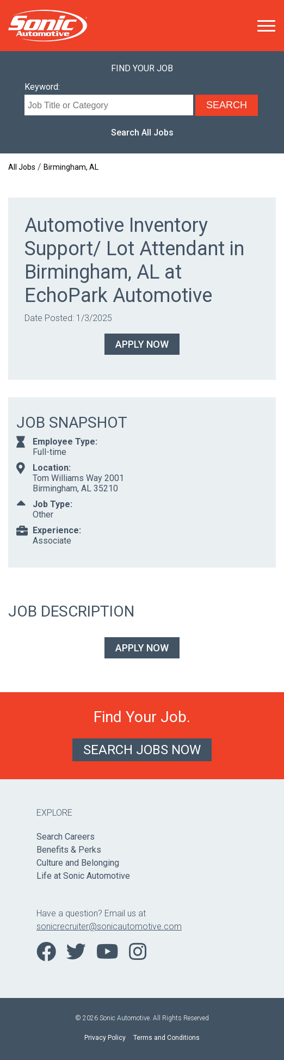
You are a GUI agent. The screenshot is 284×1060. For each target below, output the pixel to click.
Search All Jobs (142, 132)
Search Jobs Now (142, 749)
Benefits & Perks (68, 850)
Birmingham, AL (71, 167)
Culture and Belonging (77, 863)
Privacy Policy (105, 1037)
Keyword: (42, 87)
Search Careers (65, 836)
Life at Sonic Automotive (83, 876)
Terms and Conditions (166, 1037)
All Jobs (21, 167)
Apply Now (142, 344)
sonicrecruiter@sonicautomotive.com (109, 926)
